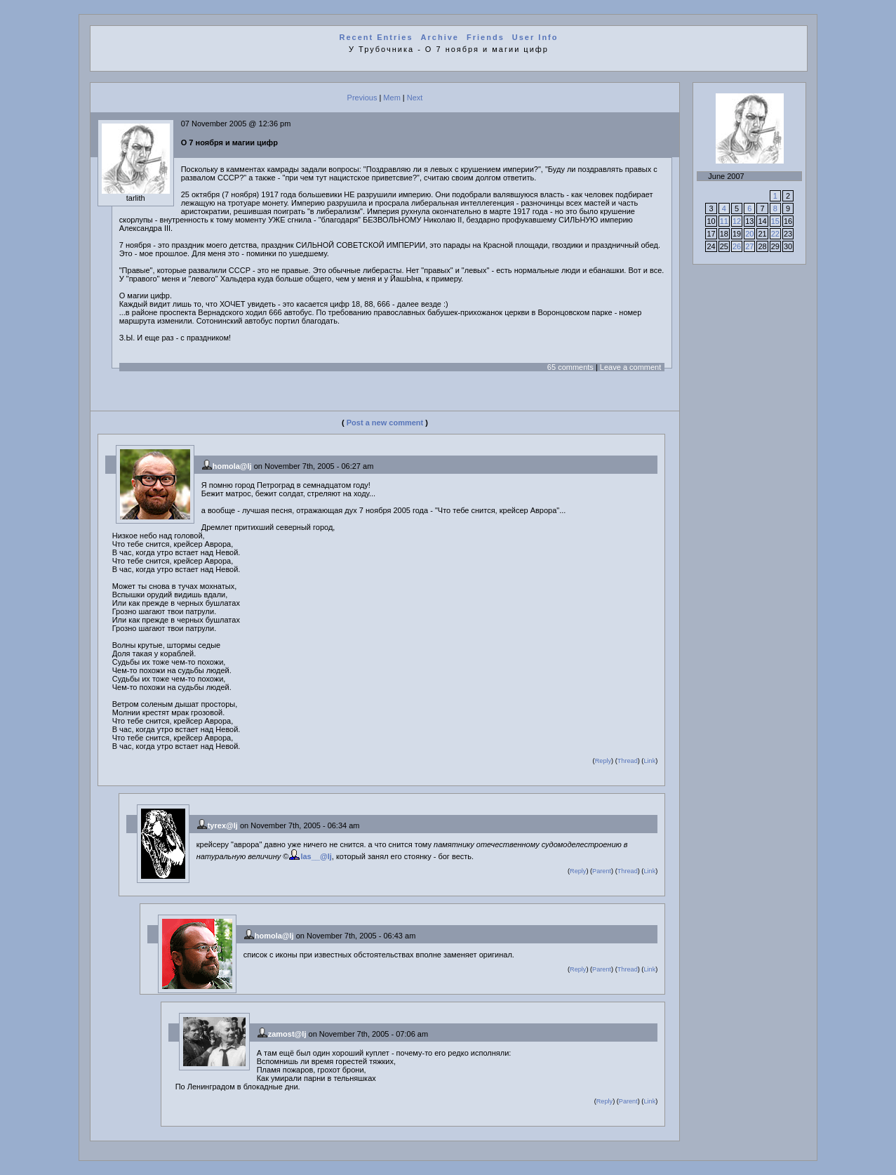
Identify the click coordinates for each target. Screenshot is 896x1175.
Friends (485, 37)
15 (775, 221)
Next (415, 97)
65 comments (570, 367)
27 (749, 246)
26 (737, 246)
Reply (603, 760)
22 (775, 234)
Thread (627, 760)
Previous (362, 97)
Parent (601, 871)
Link (649, 760)
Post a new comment (385, 422)
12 (737, 221)
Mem (391, 97)
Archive (440, 37)
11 (724, 221)
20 (749, 234)
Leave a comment (630, 367)
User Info (535, 37)
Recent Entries (376, 37)
